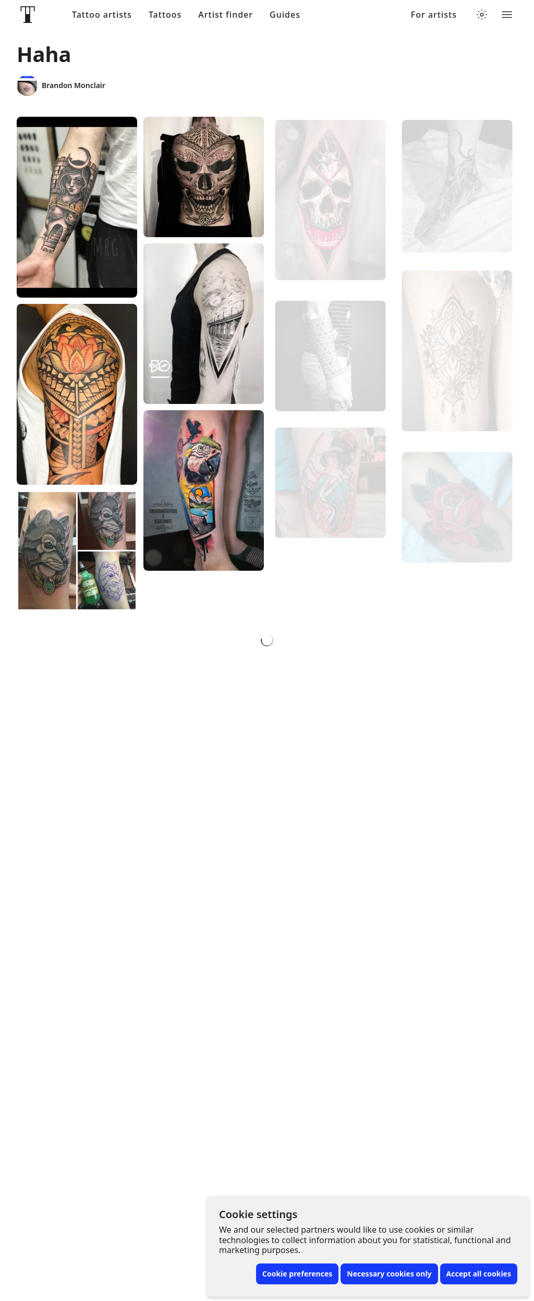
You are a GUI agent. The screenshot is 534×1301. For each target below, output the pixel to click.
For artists (434, 14)
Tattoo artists (102, 14)
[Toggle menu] (506, 14)
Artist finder (225, 14)
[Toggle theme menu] (482, 14)
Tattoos (165, 14)
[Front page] (27, 14)
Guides (285, 14)
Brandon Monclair (61, 85)
